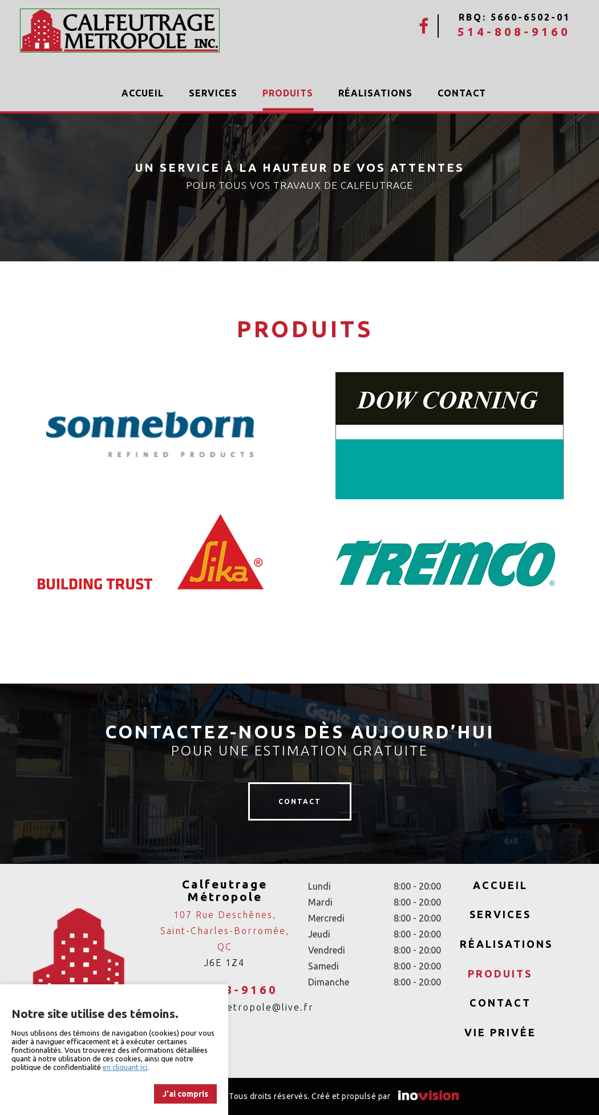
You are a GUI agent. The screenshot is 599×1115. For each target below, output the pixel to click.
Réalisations (375, 93)
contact (299, 801)
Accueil (143, 93)
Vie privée (500, 1032)
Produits (287, 93)
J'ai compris (185, 1093)
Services (213, 93)
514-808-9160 (514, 32)
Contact (462, 93)
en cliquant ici (125, 1067)
